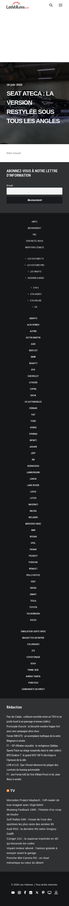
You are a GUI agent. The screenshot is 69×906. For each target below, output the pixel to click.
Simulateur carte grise (33, 631)
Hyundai (33, 434)
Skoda (33, 588)
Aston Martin (33, 337)
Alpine (33, 331)
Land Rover (33, 485)
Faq (34, 234)
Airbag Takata (33, 676)
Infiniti (33, 440)
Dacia (33, 395)
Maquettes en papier (33, 638)
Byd (33, 369)
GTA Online (35, 300)
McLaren (33, 517)
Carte (34, 221)
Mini (33, 530)
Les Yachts (35, 271)
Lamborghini (33, 472)
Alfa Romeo (33, 325)
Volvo (33, 620)
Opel (33, 543)
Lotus (33, 498)
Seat (33, 581)
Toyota (33, 607)
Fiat (33, 414)
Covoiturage (33, 657)
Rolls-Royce (33, 575)
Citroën (33, 382)
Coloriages (33, 644)
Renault (33, 568)
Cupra (33, 389)
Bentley (33, 350)
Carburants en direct (33, 689)
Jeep (33, 453)
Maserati (33, 504)
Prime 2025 (33, 670)
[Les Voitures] (18, 5)
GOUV (33, 663)
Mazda (33, 511)
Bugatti (33, 363)
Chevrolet (33, 376)
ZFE (33, 650)
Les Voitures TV (36, 258)
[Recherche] (49, 5)
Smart (33, 594)
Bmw (33, 357)
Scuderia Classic (36, 278)
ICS (35, 307)
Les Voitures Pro (35, 265)
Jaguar (33, 446)
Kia (33, 459)
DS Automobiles (33, 402)
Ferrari (33, 408)
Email (10, 185)
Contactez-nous (34, 241)
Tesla (33, 601)
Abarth (33, 318)
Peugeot (33, 556)
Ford (33, 421)
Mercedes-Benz (33, 524)
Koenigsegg (33, 466)
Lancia (33, 479)
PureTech (33, 683)
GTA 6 (35, 287)
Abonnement (34, 228)
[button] (60, 5)
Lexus (33, 491)
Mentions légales (34, 247)
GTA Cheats (35, 294)
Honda (33, 427)
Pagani (33, 549)
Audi (33, 344)
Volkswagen (33, 613)
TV (12, 791)
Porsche (33, 562)
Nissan (33, 536)
